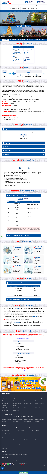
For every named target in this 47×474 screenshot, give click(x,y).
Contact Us (26, 444)
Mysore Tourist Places (23, 341)
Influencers (24, 460)
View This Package (23, 338)
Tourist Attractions (27, 439)
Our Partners (37, 444)
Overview (5, 39)
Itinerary (29, 39)
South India (16, 410)
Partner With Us (27, 441)
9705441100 (31, 2)
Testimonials (15, 441)
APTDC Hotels (20, 430)
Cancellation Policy (16, 444)
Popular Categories (18, 396)
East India (37, 407)
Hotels (38, 5)
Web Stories (4, 448)
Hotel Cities (26, 446)
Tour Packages (23, 5)
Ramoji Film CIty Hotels (7, 433)
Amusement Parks (15, 8)
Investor (4, 460)
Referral (19, 460)
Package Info (21, 39)
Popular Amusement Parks (27, 416)
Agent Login (34, 8)
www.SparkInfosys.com (23, 464)
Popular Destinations (28, 396)
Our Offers (4, 446)
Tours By (31, 5)
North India (27, 407)
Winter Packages (28, 403)
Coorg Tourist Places (24, 353)
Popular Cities (17, 416)
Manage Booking (25, 8)
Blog (36, 439)
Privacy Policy (4, 444)
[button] (1, 25)
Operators (9, 460)
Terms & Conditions (38, 441)
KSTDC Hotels (35, 430)
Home (8, 5)
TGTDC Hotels (5, 430)
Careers (3, 441)
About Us (15, 439)
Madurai (27, 57)
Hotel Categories (20, 427)
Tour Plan (13, 39)
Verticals (15, 5)
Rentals (25, 454)
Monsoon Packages (18, 407)
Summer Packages (39, 403)
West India (5, 410)
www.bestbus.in (38, 463)
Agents (14, 460)
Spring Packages (6, 407)
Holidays (14, 446)
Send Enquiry (23, 472)
